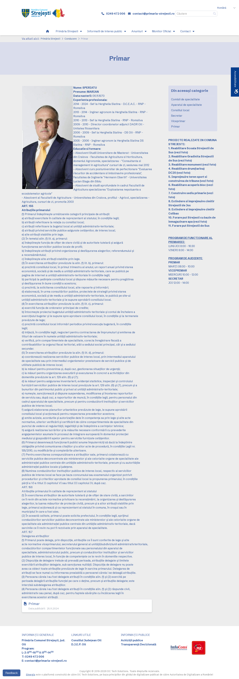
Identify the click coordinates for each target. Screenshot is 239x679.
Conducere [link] (71, 38)
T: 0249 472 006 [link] (33, 656)
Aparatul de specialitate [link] (186, 104)
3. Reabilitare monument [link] (185, 164)
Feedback (11, 673)
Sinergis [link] (30, 674)
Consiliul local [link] (180, 110)
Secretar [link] (176, 115)
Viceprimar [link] (178, 121)
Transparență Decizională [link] (138, 644)
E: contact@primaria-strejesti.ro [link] (44, 660)
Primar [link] (34, 604)
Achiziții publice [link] (132, 640)
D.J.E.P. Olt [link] (78, 644)
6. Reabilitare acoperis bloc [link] (187, 185)
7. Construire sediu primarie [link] (187, 193)
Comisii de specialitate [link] (185, 99)
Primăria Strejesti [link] (50, 38)
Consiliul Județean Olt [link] (86, 640)
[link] (43, 13)
